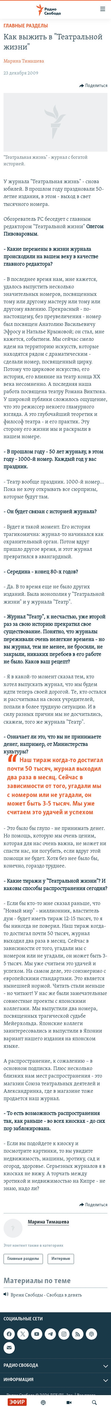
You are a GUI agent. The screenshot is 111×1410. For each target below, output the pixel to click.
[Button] (93, 86)
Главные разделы (26, 26)
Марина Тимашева (24, 61)
